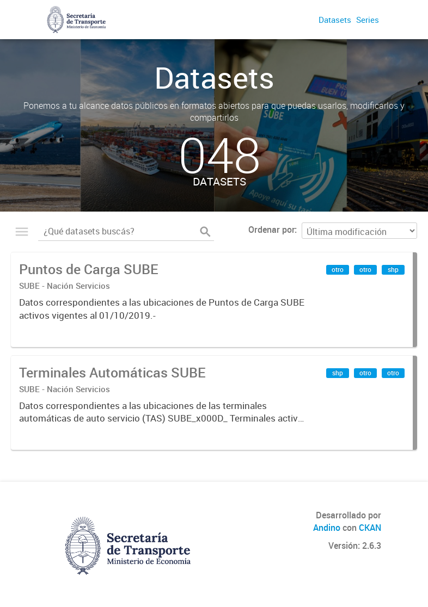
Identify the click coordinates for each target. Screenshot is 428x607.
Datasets (335, 19)
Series (367, 19)
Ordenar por (271, 229)
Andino (326, 528)
